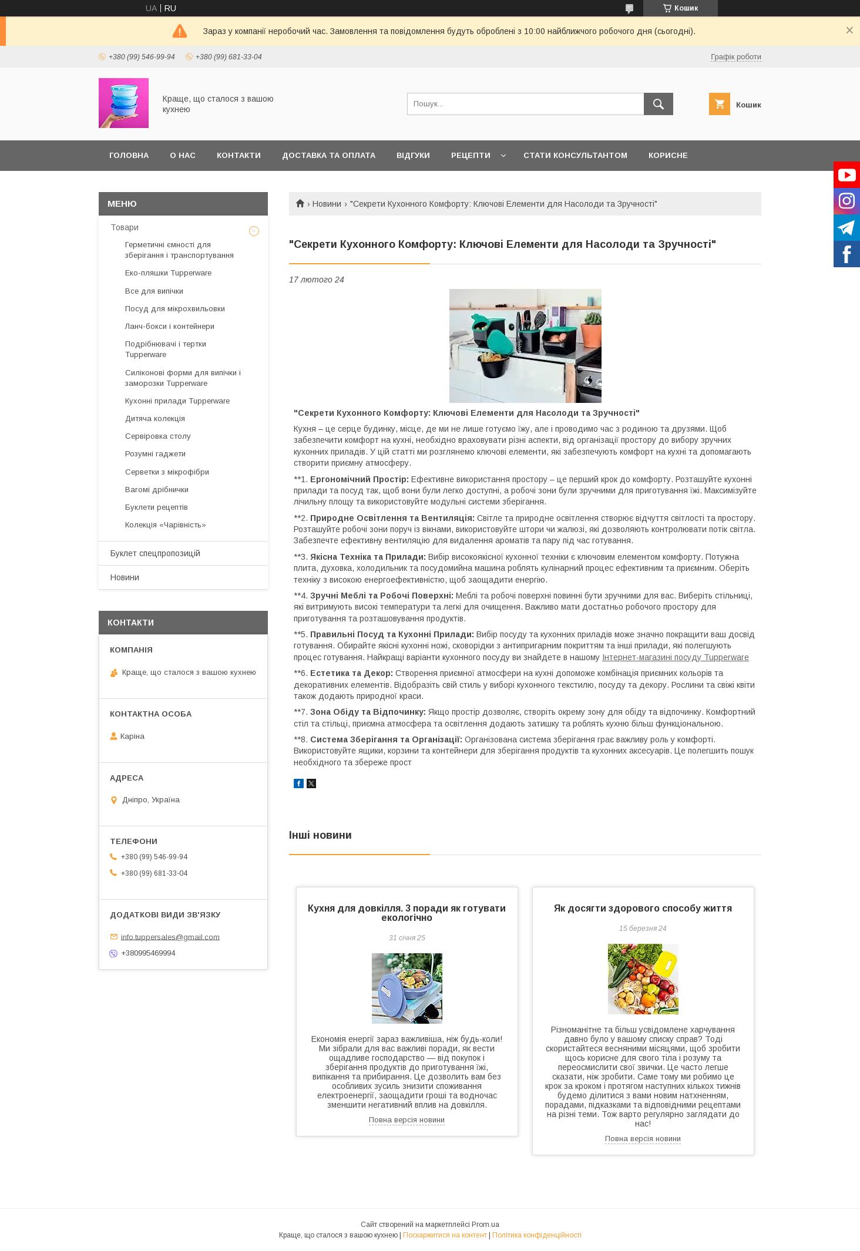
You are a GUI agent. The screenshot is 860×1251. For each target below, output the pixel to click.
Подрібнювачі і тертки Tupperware (165, 349)
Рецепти (471, 155)
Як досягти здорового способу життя (643, 908)
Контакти (239, 155)
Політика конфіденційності (537, 1235)
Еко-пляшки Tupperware (168, 272)
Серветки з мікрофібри (167, 472)
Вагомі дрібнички (157, 489)
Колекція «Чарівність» (165, 524)
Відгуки (413, 155)
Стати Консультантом (575, 155)
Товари (124, 227)
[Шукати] (658, 104)
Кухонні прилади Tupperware (177, 400)
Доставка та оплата (328, 155)
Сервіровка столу (158, 436)
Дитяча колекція (155, 418)
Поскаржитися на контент (445, 1235)
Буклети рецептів (156, 507)
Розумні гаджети (155, 453)
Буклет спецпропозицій (155, 553)
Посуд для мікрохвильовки (175, 308)
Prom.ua (485, 1224)
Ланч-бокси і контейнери (169, 326)
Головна (129, 155)
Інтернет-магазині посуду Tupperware (675, 657)
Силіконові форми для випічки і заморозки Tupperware (183, 378)
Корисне (668, 155)
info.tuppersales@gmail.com (170, 936)
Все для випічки (154, 291)
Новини (327, 203)
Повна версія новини (407, 1119)
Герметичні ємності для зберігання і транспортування (179, 250)
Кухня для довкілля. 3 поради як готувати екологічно (407, 913)
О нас (183, 155)
